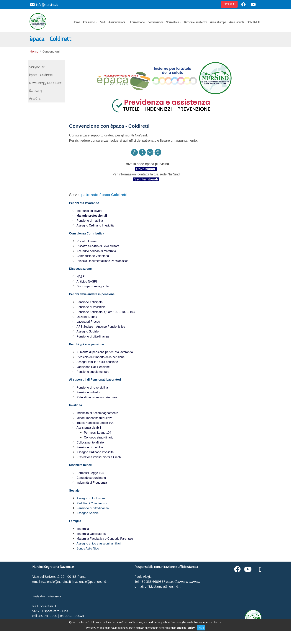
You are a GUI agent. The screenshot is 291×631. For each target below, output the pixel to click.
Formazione (137, 22)
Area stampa (218, 22)
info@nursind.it (47, 4)
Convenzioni (155, 22)
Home (76, 22)
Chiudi (201, 627)
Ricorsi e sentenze (195, 22)
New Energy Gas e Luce (45, 82)
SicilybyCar (37, 66)
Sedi (102, 22)
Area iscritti (236, 22)
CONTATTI (253, 22)
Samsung (35, 90)
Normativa (172, 22)
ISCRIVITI (229, 4)
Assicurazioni (116, 22)
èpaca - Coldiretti (41, 74)
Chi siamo (89, 22)
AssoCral (35, 98)
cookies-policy (186, 627)
